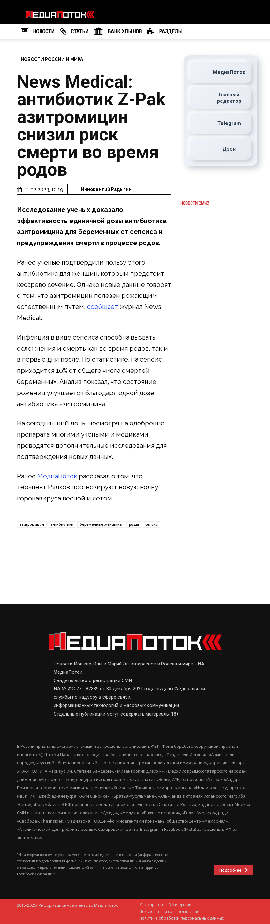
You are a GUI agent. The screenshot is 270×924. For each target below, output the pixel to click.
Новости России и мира (52, 59)
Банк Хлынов (118, 31)
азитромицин (31, 524)
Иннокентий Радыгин (106, 189)
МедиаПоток (58, 476)
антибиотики (61, 524)
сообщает (103, 307)
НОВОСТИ (37, 31)
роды (134, 524)
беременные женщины (101, 524)
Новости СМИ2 (194, 203)
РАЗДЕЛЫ (165, 31)
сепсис (151, 524)
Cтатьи (74, 31)
